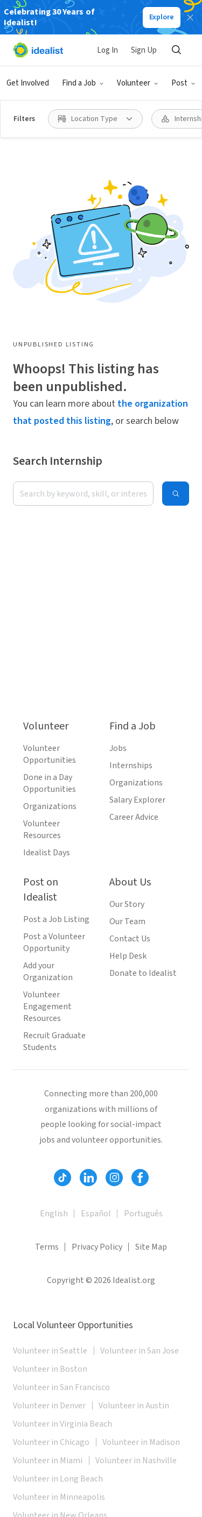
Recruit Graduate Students (54, 1041)
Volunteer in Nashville (136, 1460)
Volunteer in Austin (134, 1406)
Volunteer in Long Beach (58, 1479)
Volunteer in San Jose (139, 1351)
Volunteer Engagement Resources (47, 1006)
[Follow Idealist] (62, 1177)
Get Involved (27, 83)
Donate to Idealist (143, 973)
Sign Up (144, 50)
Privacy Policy (97, 1247)
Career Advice (133, 817)
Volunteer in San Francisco (61, 1387)
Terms (47, 1247)
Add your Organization (48, 971)
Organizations (49, 806)
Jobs (118, 748)
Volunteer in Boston (50, 1369)
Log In (107, 50)
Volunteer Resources (42, 829)
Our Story (126, 904)
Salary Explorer (137, 800)
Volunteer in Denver (49, 1406)
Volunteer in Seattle (50, 1351)
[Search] (176, 50)
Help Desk (128, 956)
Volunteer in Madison (141, 1442)
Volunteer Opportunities (49, 754)
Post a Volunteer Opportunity (54, 942)
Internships (130, 765)
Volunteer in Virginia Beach (62, 1424)
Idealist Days (46, 853)
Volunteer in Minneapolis (59, 1497)
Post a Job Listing (56, 919)
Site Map (151, 1247)
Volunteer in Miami (47, 1460)
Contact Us (129, 939)
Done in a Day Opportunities (49, 783)
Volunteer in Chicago (51, 1442)
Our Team (127, 921)
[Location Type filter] (95, 119)
